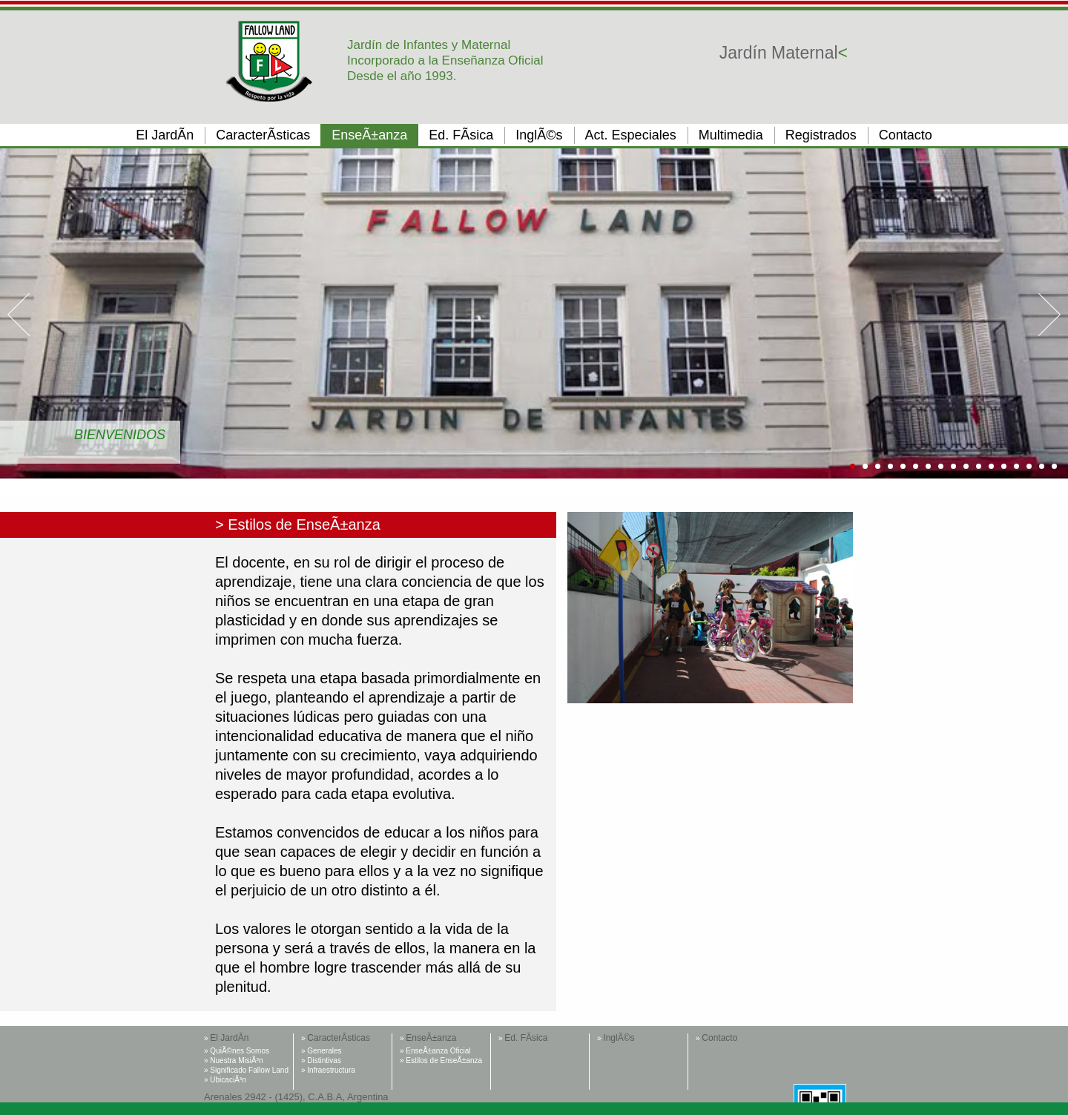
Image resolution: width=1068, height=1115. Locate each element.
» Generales (321, 1051)
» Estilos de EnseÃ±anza (441, 1060)
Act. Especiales (630, 135)
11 (978, 466)
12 (991, 466)
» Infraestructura (328, 1070)
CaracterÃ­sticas (263, 135)
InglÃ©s (538, 135)
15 (1029, 466)
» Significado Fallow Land (246, 1070)
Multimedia (731, 135)
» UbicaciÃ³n (225, 1080)
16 (1041, 466)
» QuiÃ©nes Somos (236, 1051)
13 (1003, 466)
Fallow (269, 61)
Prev (18, 314)
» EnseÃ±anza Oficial (435, 1051)
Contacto (905, 135)
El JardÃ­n (165, 135)
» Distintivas (321, 1060)
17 (1054, 466)
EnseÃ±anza (369, 135)
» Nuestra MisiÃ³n (233, 1060)
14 (1016, 466)
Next (1049, 314)
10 (966, 466)
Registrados (821, 135)
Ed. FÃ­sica (461, 135)
